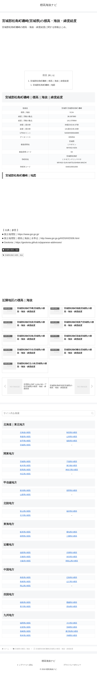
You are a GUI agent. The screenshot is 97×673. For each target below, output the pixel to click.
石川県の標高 (25, 515)
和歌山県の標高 (72, 561)
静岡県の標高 (25, 536)
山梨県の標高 (25, 495)
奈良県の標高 (71, 557)
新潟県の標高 (25, 490)
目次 (45, 75)
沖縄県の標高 (71, 635)
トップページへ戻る (25, 665)
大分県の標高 (71, 623)
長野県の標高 (71, 490)
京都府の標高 (25, 557)
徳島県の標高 (25, 602)
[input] (48, 413)
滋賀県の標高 (25, 553)
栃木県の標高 (25, 466)
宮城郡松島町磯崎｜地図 (44, 85)
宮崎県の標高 (71, 627)
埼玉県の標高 (25, 474)
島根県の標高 (25, 582)
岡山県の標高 (25, 586)
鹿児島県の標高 (72, 631)
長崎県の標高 (25, 631)
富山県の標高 (25, 511)
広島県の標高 (71, 577)
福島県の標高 (71, 441)
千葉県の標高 (71, 461)
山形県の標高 (71, 437)
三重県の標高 (71, 536)
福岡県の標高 (25, 623)
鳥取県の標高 (25, 577)
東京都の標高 (71, 466)
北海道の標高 (25, 432)
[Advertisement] (48, 50)
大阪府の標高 (25, 561)
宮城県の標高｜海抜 (10, 250)
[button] (92, 413)
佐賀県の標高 (25, 627)
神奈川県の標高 (72, 470)
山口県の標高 (71, 582)
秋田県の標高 (71, 432)
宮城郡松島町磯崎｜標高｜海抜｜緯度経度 (49, 81)
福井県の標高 (71, 511)
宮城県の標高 (25, 445)
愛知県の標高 (71, 532)
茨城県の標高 (25, 461)
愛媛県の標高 (71, 602)
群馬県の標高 (25, 470)
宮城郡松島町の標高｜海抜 (13, 255)
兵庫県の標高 (71, 553)
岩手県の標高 (25, 441)
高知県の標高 (71, 606)
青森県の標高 (25, 437)
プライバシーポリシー (72, 665)
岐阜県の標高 (25, 532)
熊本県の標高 (25, 635)
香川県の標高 (25, 606)
